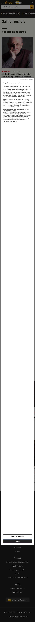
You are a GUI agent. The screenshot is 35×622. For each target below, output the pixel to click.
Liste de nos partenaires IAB (10, 121)
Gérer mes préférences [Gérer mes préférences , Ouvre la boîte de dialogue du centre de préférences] (17, 536)
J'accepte (17, 541)
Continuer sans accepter (27, 79)
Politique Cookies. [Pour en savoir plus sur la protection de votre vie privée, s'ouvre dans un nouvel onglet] (15, 106)
